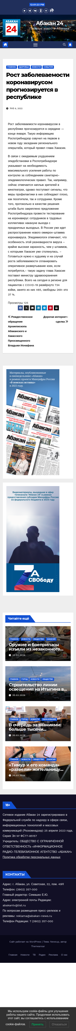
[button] (64, 44)
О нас (64, 954)
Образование (49, 719)
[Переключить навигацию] (35, 44)
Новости (36, 67)
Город (25, 679)
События (48, 67)
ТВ (34, 954)
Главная (13, 954)
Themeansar (38, 946)
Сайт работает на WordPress (26, 941)
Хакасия (51, 639)
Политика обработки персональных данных (31, 857)
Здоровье (24, 67)
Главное (11, 67)
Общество (38, 639)
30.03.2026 (18, 655)
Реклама (53, 954)
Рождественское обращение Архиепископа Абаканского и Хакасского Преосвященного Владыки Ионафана (21, 331)
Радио (42, 954)
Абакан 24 (49, 23)
